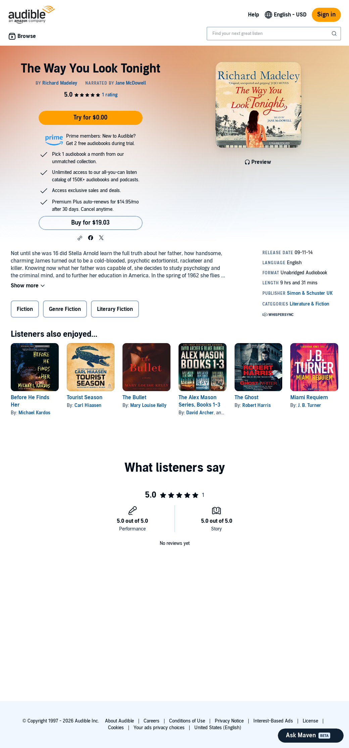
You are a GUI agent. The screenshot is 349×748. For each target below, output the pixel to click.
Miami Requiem (309, 397)
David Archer (200, 413)
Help (253, 14)
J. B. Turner (309, 405)
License (310, 721)
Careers (151, 721)
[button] (80, 238)
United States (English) (217, 728)
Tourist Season (84, 397)
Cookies (116, 728)
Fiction (25, 309)
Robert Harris (256, 405)
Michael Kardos (34, 413)
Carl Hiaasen (87, 405)
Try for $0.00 (90, 117)
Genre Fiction (65, 309)
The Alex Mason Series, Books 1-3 (199, 401)
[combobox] (274, 33)
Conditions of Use (187, 721)
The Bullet (134, 397)
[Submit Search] (335, 33)
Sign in (326, 14)
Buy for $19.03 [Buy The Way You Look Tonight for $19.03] (90, 222)
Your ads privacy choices (159, 728)
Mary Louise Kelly (148, 405)
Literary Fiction (115, 309)
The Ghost (246, 397)
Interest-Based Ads (273, 721)
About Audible (119, 721)
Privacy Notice (229, 721)
